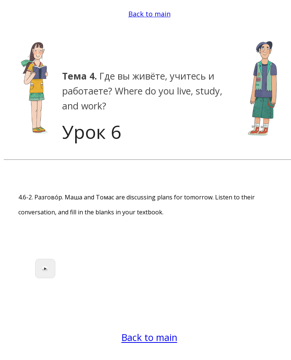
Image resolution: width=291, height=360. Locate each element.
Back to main (149, 13)
